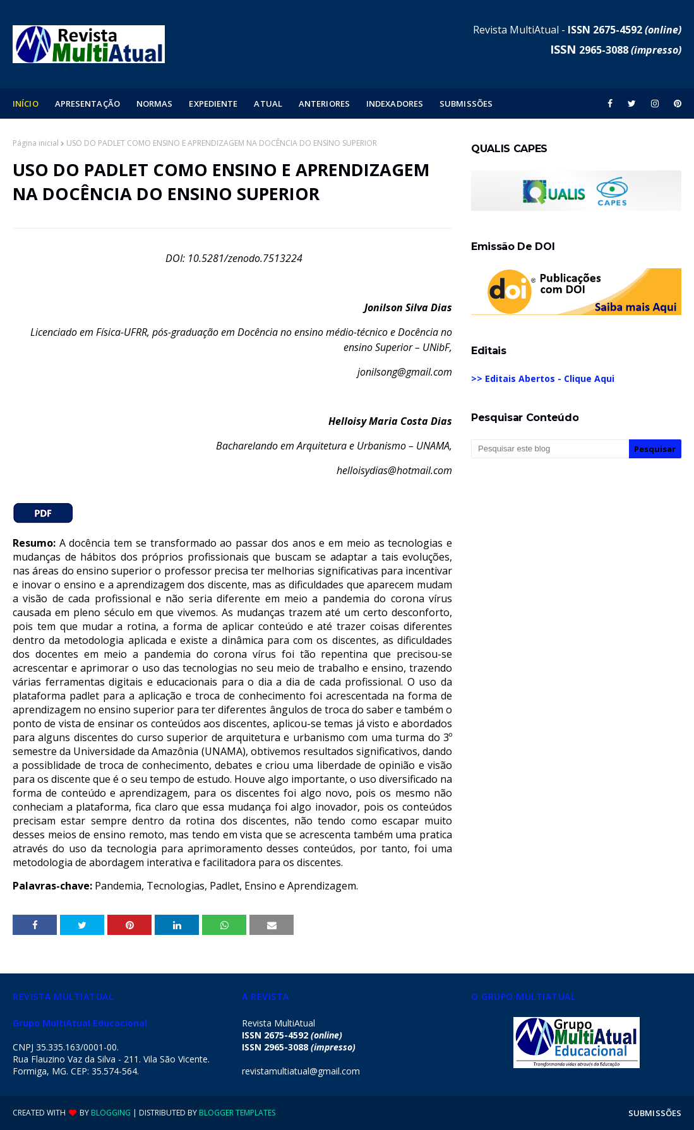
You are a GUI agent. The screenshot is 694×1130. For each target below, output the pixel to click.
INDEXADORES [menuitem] (394, 103)
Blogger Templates (237, 1112)
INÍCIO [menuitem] (26, 103)
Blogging (111, 1112)
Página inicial (36, 143)
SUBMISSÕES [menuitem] (466, 103)
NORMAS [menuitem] (154, 103)
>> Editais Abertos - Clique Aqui (542, 378)
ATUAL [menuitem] (268, 103)
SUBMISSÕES (654, 1113)
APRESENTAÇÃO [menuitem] (87, 103)
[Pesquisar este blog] (550, 448)
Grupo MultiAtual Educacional (80, 1023)
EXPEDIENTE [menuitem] (213, 103)
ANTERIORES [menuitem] (324, 103)
